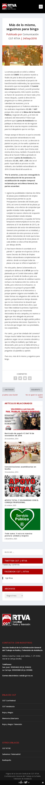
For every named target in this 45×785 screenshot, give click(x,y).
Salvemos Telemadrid (11, 754)
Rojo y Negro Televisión (12, 724)
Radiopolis (6, 760)
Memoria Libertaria (10, 718)
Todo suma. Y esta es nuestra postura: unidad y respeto (18, 534)
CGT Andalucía (8, 706)
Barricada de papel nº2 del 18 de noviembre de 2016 (19, 434)
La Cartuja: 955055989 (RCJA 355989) (17, 670)
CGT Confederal (9, 700)
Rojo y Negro (7, 712)
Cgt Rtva (9, 578)
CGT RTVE (6, 748)
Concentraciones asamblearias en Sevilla (20, 468)
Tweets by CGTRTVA (10, 565)
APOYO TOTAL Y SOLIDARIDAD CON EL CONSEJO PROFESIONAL (22, 501)
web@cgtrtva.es (26, 675)
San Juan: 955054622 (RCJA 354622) (16, 667)
